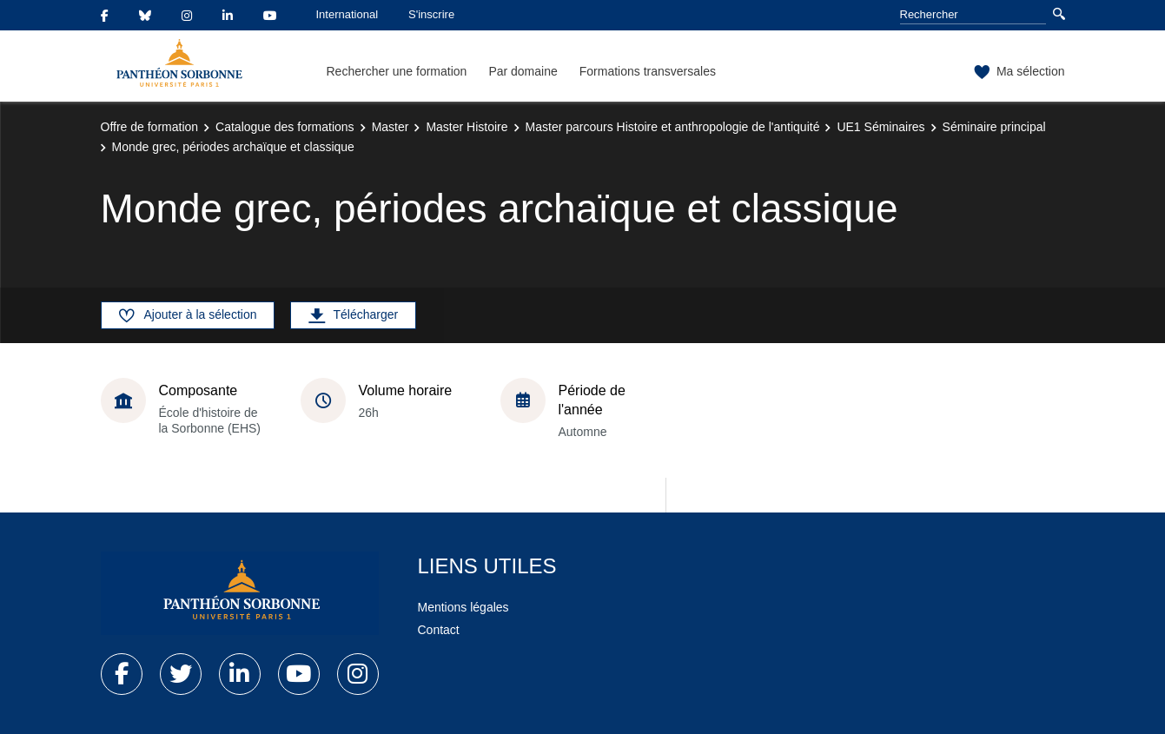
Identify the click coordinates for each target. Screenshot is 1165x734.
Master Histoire (466, 127)
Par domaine (522, 71)
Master (390, 127)
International (347, 14)
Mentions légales (463, 607)
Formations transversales (647, 71)
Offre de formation (150, 127)
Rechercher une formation (397, 71)
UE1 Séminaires (880, 127)
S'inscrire (431, 14)
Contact (439, 630)
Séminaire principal (994, 127)
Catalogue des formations (284, 127)
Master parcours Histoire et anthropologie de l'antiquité (673, 127)
